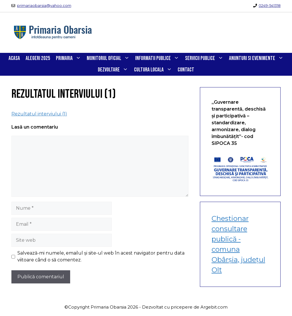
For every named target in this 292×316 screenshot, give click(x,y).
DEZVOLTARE (114, 70)
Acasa (14, 58)
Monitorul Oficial (109, 58)
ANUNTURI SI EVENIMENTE (257, 58)
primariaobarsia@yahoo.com (44, 5)
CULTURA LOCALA (154, 70)
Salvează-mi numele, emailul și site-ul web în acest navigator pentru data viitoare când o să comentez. (100, 256)
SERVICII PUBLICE (205, 58)
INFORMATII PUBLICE (158, 58)
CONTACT (186, 70)
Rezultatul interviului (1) (39, 114)
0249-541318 (270, 5)
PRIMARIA (70, 58)
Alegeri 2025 (38, 58)
